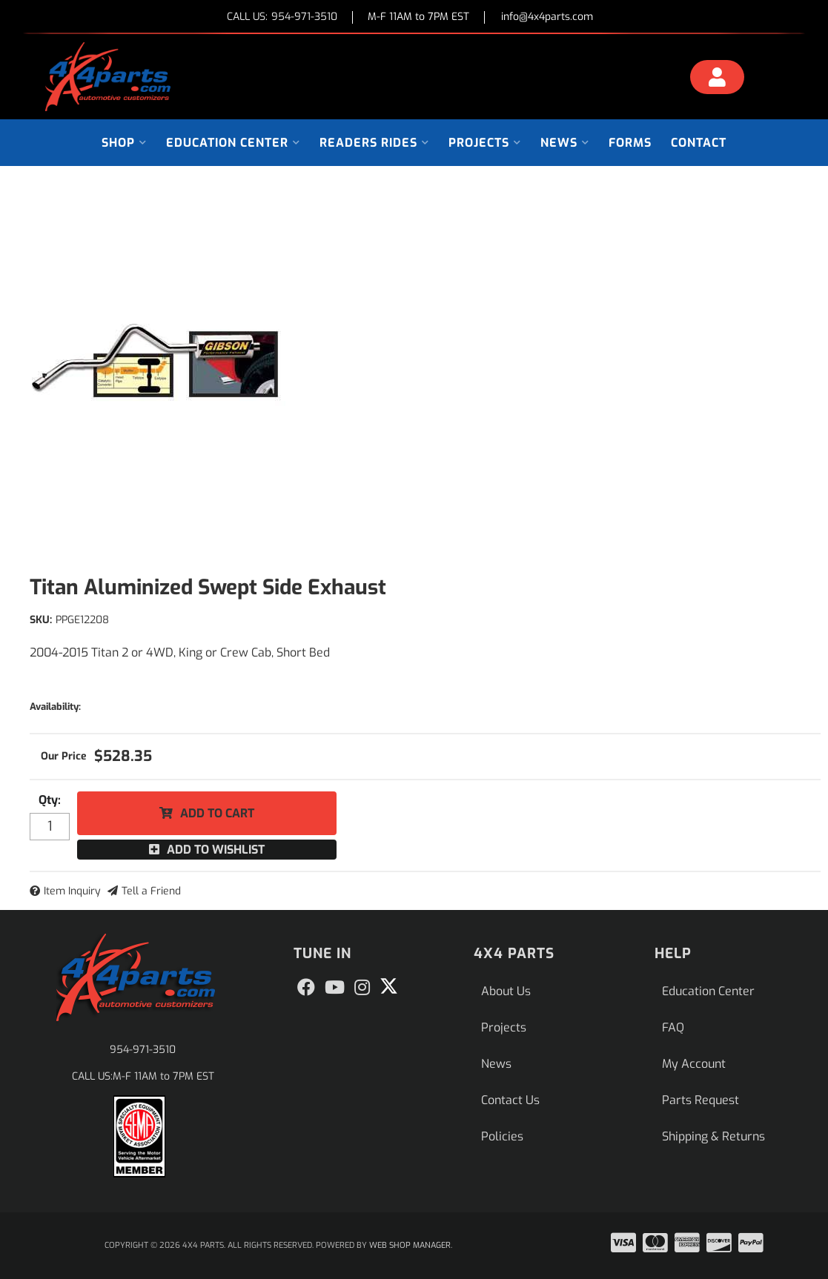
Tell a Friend (151, 891)
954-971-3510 (143, 1050)
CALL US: (282, 17)
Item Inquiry (72, 891)
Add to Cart (217, 813)
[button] (124, 142)
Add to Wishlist (216, 849)
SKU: (41, 620)
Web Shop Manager (410, 1245)
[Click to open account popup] (717, 79)
